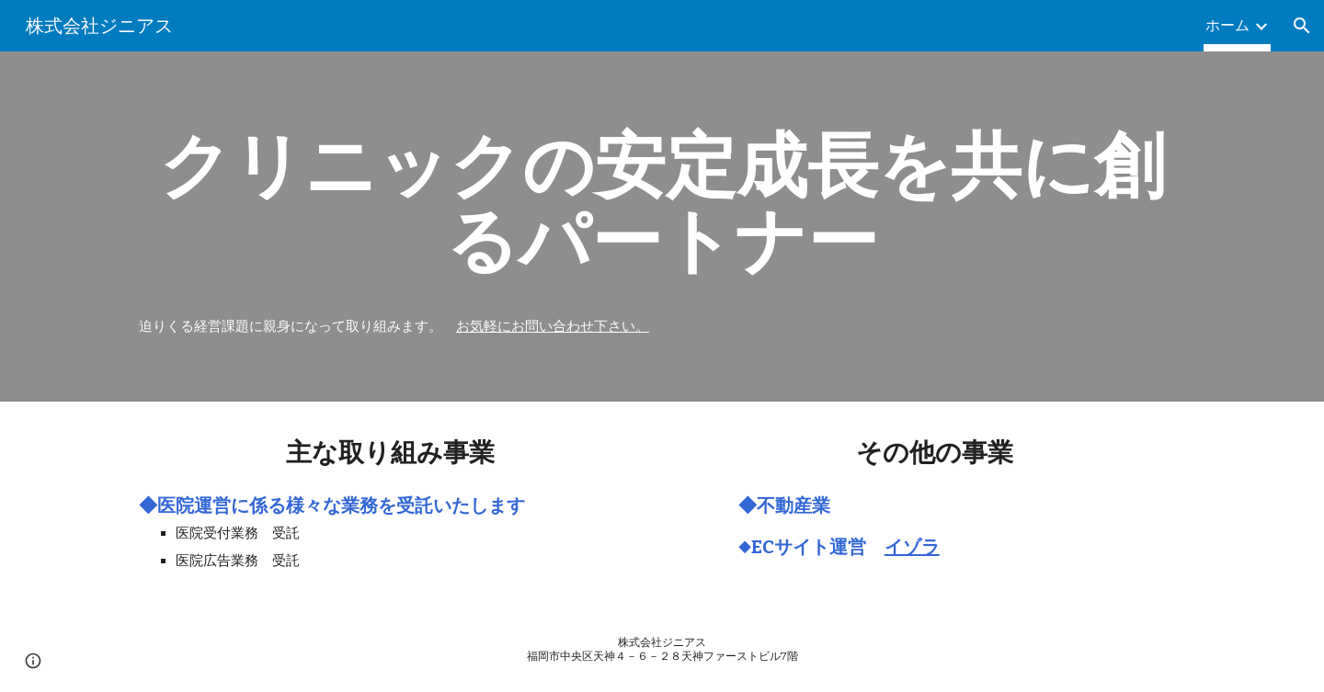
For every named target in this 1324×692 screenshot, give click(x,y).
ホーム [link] (1227, 25)
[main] (662, 203)
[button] (1302, 26)
